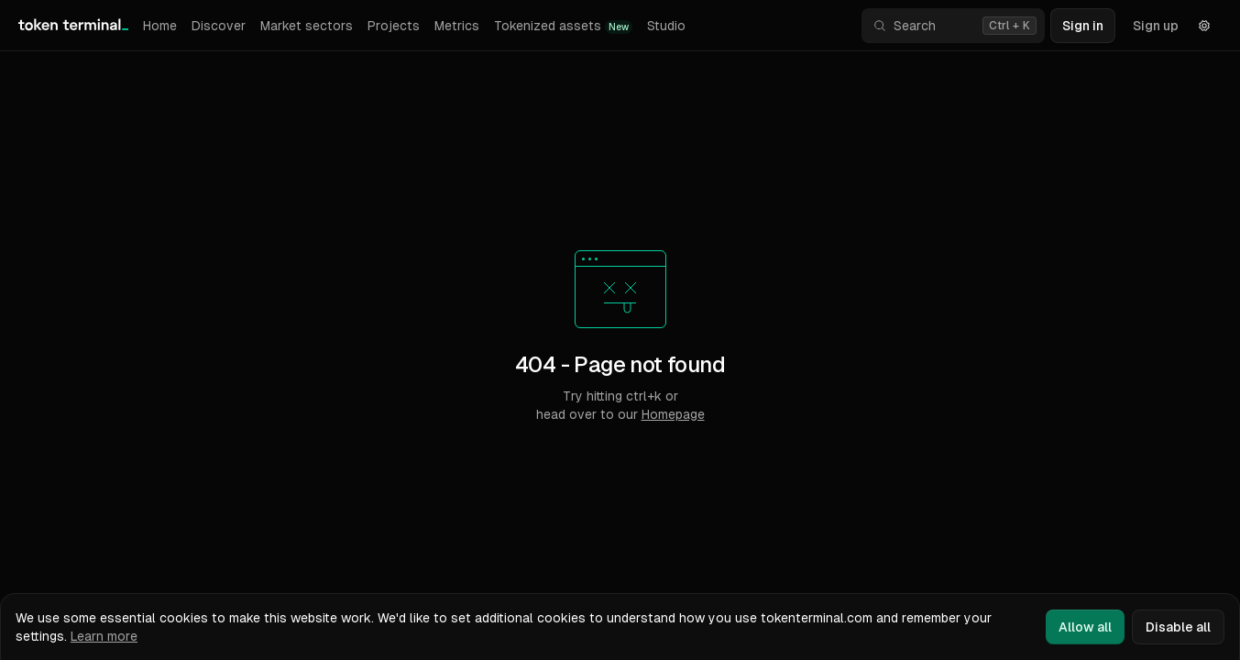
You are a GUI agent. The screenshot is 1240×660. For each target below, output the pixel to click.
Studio (666, 25)
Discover (219, 25)
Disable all (1178, 627)
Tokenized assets (563, 26)
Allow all (1085, 627)
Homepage (673, 414)
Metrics (456, 25)
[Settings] (1204, 25)
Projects (394, 25)
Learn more (104, 636)
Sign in (1082, 25)
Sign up (1156, 25)
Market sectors (306, 25)
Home (160, 25)
